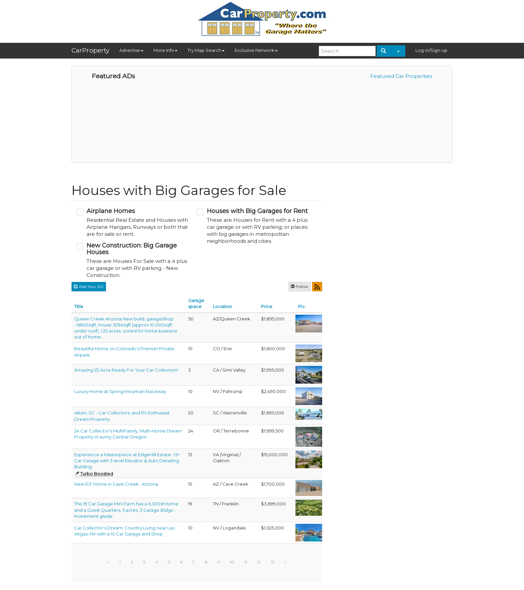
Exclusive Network (256, 50)
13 (272, 562)
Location (222, 306)
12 (259, 562)
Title (78, 306)
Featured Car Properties (401, 76)
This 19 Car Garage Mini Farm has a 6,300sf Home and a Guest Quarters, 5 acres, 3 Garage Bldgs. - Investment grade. (126, 509)
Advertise (131, 50)
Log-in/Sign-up (431, 50)
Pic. (302, 306)
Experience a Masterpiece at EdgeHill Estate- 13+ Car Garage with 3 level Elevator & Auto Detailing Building (127, 460)
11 (245, 562)
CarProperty (90, 50)
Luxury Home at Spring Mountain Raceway (120, 391)
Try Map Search (206, 50)
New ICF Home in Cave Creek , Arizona (116, 484)
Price (266, 306)
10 (232, 562)
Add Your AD (89, 286)
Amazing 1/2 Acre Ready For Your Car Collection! (126, 370)
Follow (299, 286)
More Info (165, 50)
